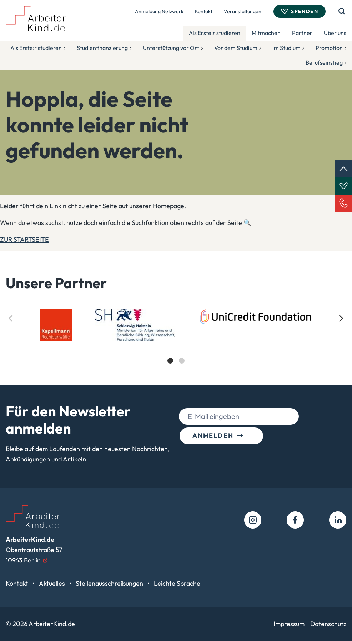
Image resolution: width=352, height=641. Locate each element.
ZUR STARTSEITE (24, 239)
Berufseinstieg (324, 62)
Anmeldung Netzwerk (159, 11)
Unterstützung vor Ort (171, 47)
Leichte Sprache (177, 583)
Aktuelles (52, 583)
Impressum (289, 624)
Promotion (329, 47)
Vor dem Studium (235, 47)
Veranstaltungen (242, 11)
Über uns (335, 32)
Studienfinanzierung (102, 47)
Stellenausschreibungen (110, 583)
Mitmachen (266, 32)
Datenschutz (328, 624)
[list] (176, 342)
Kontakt (203, 11)
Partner (302, 32)
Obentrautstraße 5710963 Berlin (34, 549)
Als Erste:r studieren (214, 32)
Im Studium (286, 47)
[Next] (340, 318)
